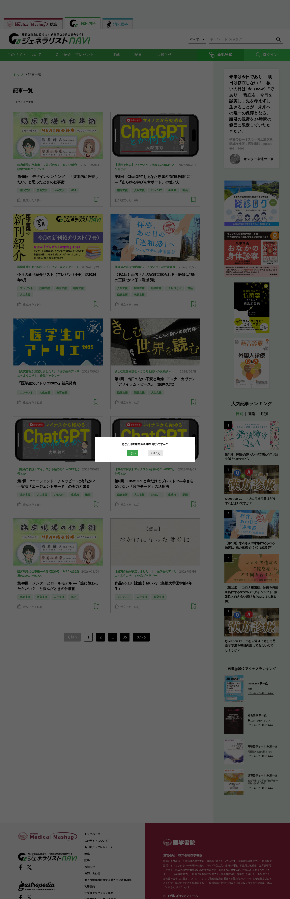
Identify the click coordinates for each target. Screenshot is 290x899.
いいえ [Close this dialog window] (156, 453)
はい (132, 453)
